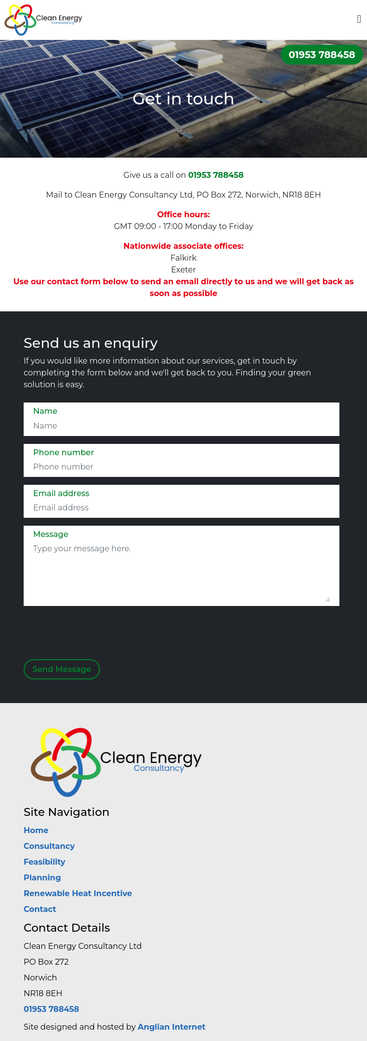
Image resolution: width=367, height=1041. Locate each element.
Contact (40, 909)
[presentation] (97, 636)
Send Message (62, 669)
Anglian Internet (172, 1027)
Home (36, 830)
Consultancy (49, 846)
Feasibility (45, 862)
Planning (42, 877)
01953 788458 (322, 55)
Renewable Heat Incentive (78, 893)
